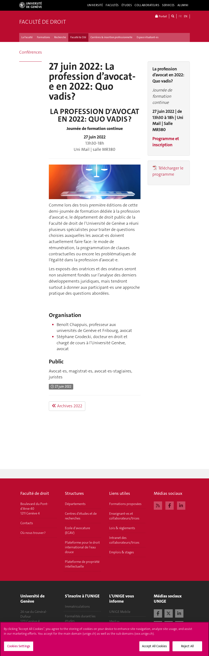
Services (168, 5)
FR (180, 16)
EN (185, 16)
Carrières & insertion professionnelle (111, 37)
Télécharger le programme (167, 171)
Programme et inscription (165, 142)
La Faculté (27, 37)
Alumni (182, 5)
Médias (114, 621)
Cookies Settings (18, 648)
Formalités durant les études (80, 618)
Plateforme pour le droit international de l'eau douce (82, 547)
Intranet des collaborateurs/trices (124, 540)
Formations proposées (125, 504)
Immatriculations (77, 606)
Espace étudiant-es (148, 37)
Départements (75, 504)
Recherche (60, 37)
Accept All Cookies (154, 648)
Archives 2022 (67, 406)
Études (127, 5)
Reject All (187, 648)
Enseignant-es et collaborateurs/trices (124, 515)
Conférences (30, 52)
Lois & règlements (122, 528)
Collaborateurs (147, 5)
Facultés (112, 5)
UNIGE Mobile (119, 612)
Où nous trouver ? (32, 533)
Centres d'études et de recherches (81, 515)
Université (95, 5)
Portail (161, 16)
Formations (43, 37)
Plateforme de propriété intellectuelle (82, 564)
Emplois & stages (121, 552)
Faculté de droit (42, 22)
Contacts (26, 523)
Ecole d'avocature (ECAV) (77, 530)
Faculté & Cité (78, 37)
